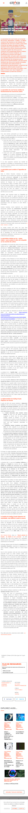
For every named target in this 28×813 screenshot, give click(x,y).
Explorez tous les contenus (14, 792)
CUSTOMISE (14, 808)
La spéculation (16, 24)
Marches (4, 686)
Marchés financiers (6, 24)
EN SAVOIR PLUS (7, 808)
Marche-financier (20, 685)
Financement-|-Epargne (6, 683)
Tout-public (18, 689)
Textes (17, 694)
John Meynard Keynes (6, 535)
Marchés (17, 22)
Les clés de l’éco (9, 22)
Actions (17, 684)
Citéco (2, 22)
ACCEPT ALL (21, 808)
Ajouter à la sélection (8, 33)
